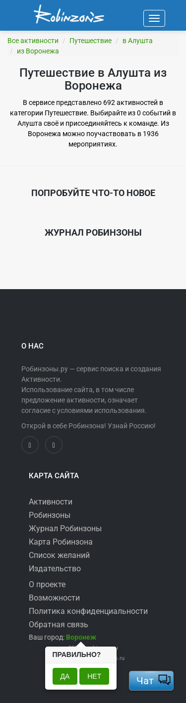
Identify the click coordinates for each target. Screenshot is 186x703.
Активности (50, 501)
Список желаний (59, 555)
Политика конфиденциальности (88, 611)
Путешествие (90, 41)
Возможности (54, 598)
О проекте (47, 584)
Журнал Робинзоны (65, 528)
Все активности (33, 41)
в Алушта (138, 41)
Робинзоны (49, 515)
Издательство (55, 568)
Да (65, 676)
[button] (81, 637)
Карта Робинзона (61, 542)
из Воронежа (38, 51)
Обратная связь (58, 624)
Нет (94, 676)
